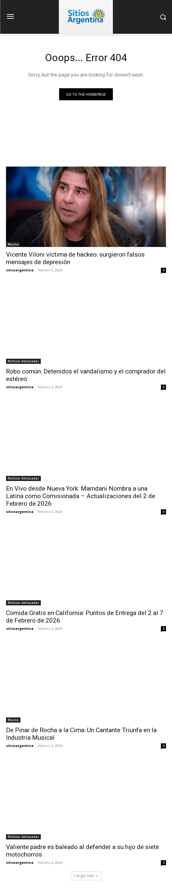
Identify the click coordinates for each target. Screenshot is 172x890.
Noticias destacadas (23, 361)
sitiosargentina (20, 270)
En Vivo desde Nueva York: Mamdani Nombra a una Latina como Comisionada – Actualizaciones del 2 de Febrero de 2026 (80, 496)
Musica (13, 244)
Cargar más (86, 875)
